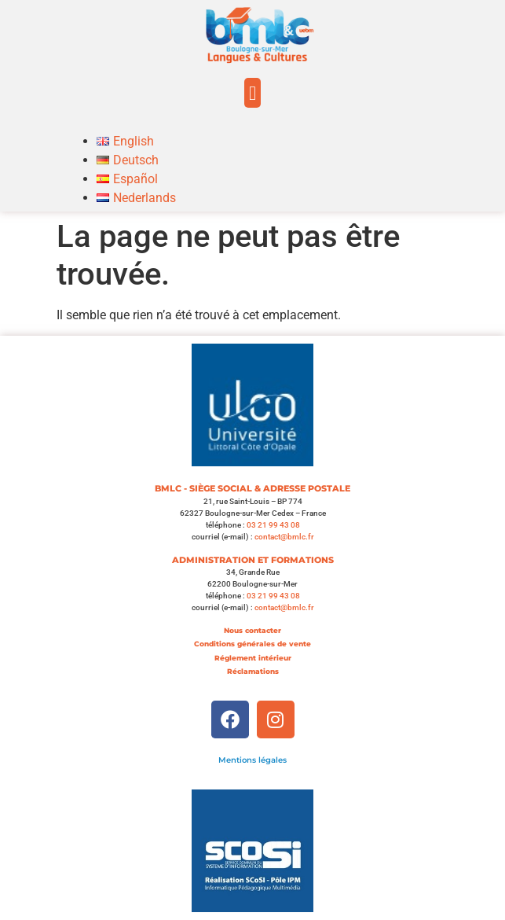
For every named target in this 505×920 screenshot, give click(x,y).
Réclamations (253, 671)
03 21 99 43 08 (273, 525)
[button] (253, 93)
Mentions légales (252, 760)
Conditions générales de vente (252, 643)
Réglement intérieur (252, 657)
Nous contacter (252, 630)
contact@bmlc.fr (284, 536)
